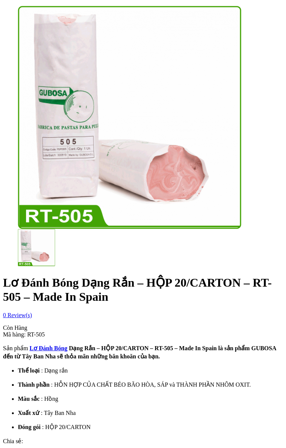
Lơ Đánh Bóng (48, 348)
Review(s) (17, 315)
